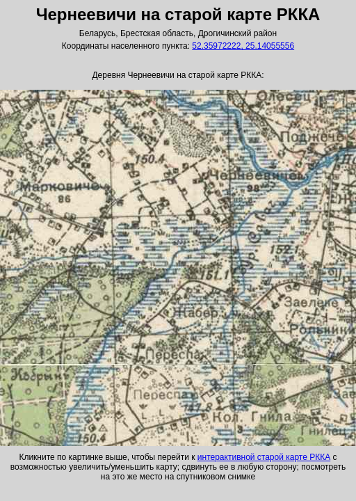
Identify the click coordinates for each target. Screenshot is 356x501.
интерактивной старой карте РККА (263, 457)
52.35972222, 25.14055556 (243, 46)
